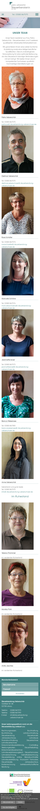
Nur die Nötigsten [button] (9, 807)
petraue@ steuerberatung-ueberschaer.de (19, 124)
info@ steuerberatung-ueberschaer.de (17, 492)
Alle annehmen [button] (8, 802)
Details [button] (20, 802)
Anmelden (20, 694)
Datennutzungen (6, 797)
